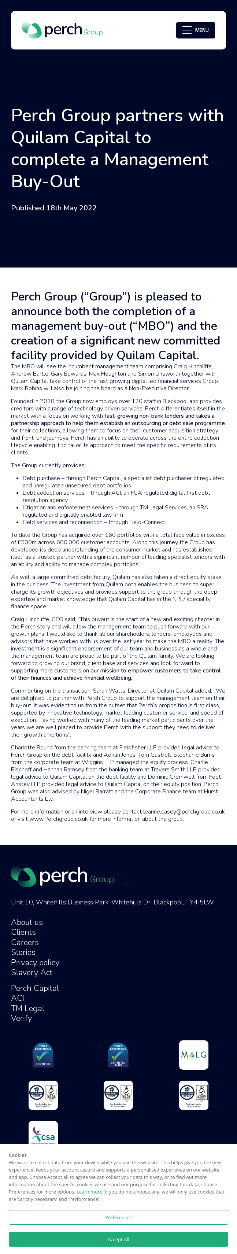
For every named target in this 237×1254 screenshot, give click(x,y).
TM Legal (27, 1008)
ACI (17, 998)
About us (27, 922)
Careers (25, 942)
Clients (23, 932)
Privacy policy (35, 962)
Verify (21, 1018)
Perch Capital (35, 988)
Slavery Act (31, 972)
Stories (23, 952)
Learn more (89, 1191)
